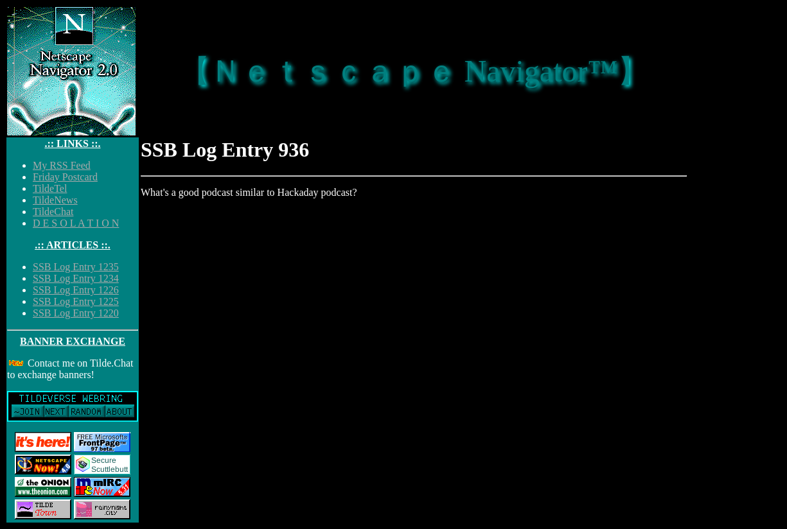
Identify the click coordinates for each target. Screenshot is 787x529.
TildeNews (55, 200)
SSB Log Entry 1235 (76, 266)
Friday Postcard (65, 176)
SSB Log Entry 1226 (76, 289)
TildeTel (50, 188)
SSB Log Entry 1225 (76, 301)
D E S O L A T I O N (76, 223)
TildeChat (53, 211)
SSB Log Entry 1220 (76, 313)
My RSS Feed (62, 165)
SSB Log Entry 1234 (76, 278)
